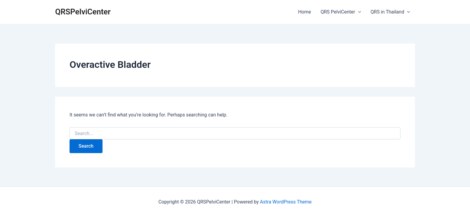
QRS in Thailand (390, 12)
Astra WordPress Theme (285, 202)
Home (304, 12)
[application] (358, 12)
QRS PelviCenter (340, 12)
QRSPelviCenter (83, 11)
